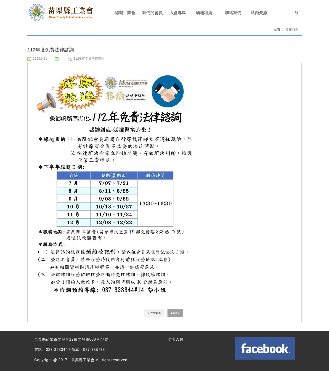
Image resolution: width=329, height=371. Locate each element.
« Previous (154, 313)
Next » (175, 313)
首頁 (277, 30)
